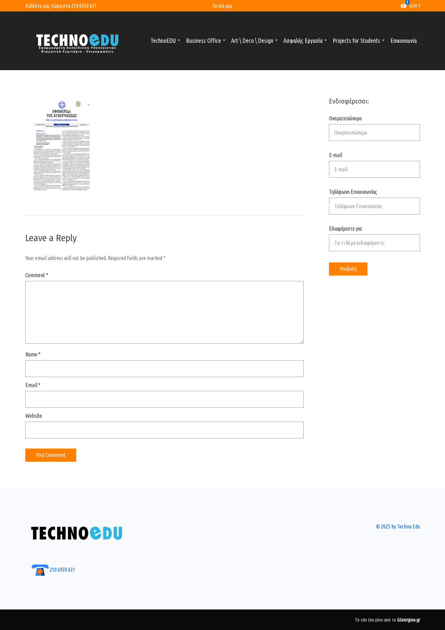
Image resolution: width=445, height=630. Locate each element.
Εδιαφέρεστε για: (374, 238)
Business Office (203, 40)
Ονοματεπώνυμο (374, 128)
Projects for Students (356, 40)
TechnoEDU (163, 40)
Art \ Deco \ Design (252, 40)
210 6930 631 (84, 6)
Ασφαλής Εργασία (303, 40)
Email (32, 385)
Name (32, 354)
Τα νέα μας (222, 6)
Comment (36, 275)
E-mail (374, 165)
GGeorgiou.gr (408, 620)
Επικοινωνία (403, 40)
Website (33, 416)
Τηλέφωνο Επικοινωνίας (374, 201)
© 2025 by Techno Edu (398, 526)
